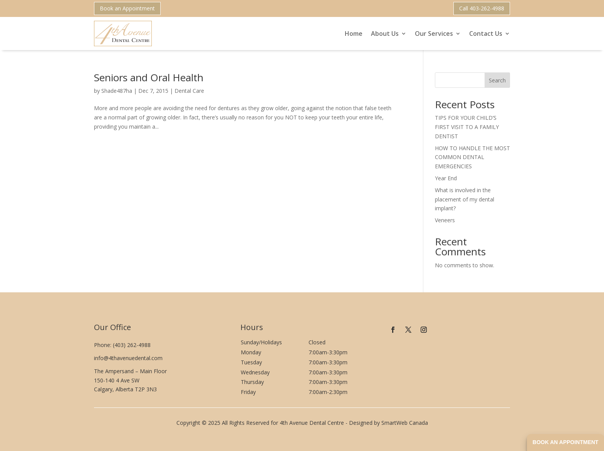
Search (497, 80)
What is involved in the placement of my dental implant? (464, 199)
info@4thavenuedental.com (128, 358)
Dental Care (189, 90)
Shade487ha (116, 90)
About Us (385, 33)
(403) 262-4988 (132, 345)
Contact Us (485, 33)
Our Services (434, 33)
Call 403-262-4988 (481, 8)
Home (353, 33)
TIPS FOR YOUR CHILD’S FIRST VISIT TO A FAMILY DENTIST (467, 127)
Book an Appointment (127, 8)
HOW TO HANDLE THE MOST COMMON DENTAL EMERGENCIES (472, 157)
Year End (446, 178)
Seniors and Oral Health (148, 77)
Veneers (445, 220)
